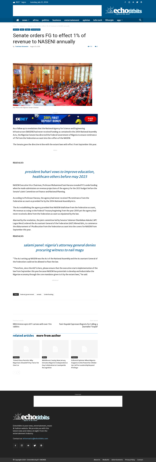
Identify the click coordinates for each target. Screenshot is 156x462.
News (25, 20)
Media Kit (105, 460)
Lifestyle (109, 20)
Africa (36, 20)
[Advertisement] (57, 10)
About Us (97, 460)
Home (15, 26)
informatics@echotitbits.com (35, 438)
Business (57, 20)
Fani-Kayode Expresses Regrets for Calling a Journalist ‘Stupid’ (78, 325)
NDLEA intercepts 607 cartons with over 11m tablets (32, 325)
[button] (140, 20)
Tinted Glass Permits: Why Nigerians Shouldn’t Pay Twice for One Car (26, 362)
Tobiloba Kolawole (21, 46)
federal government (27, 294)
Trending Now (36, 29)
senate (39, 294)
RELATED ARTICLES (23, 335)
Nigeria (28, 29)
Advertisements (117, 460)
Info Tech (97, 20)
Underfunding (48, 294)
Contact (140, 460)
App (120, 20)
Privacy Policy (130, 460)
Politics (45, 20)
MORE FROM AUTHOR (48, 335)
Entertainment (71, 20)
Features (22, 26)
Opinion (86, 20)
